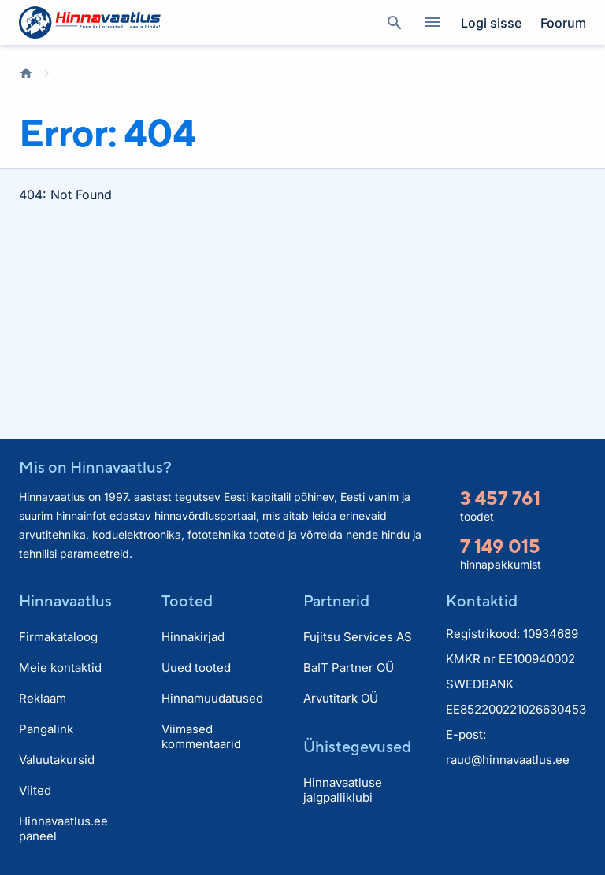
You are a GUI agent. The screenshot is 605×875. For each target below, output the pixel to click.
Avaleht (26, 73)
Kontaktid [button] (482, 600)
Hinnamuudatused (212, 698)
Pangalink (46, 728)
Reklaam (42, 698)
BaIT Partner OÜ (348, 667)
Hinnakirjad (193, 636)
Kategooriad (427, 23)
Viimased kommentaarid (201, 736)
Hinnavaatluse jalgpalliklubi (342, 790)
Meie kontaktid (60, 667)
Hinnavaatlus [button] (65, 600)
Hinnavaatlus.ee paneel (63, 828)
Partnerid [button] (336, 600)
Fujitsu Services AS (357, 636)
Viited (35, 790)
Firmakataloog (58, 636)
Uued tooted (196, 667)
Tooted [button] (187, 600)
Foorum (563, 23)
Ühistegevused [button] (357, 746)
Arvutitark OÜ (340, 698)
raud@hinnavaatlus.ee (508, 759)
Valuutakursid (57, 759)
